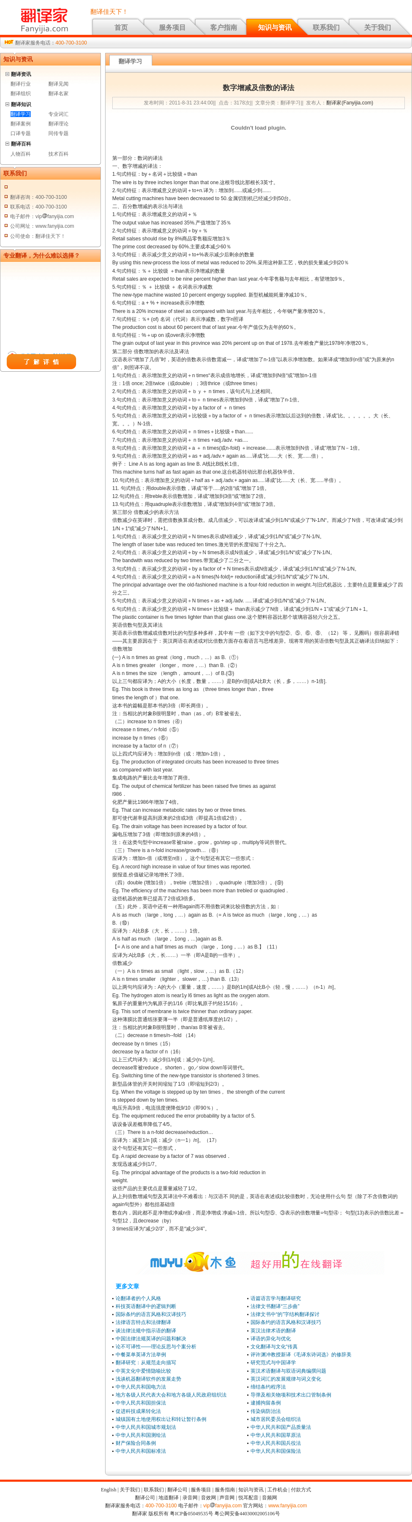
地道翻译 (168, 1498)
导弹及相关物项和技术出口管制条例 (291, 1395)
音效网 (208, 1498)
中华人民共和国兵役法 (276, 1443)
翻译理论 (58, 124)
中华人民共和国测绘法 (141, 1435)
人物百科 (21, 154)
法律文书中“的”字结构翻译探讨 (285, 1314)
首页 (121, 27)
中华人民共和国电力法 (141, 1387)
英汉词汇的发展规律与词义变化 (286, 1379)
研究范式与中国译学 (273, 1363)
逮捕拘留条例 (266, 1403)
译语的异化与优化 (271, 1339)
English (108, 1490)
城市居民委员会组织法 (276, 1419)
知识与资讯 (275, 27)
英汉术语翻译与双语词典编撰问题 (288, 1371)
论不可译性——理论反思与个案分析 (156, 1347)
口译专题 (21, 133)
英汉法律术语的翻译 (273, 1331)
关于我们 (377, 27)
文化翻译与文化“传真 (274, 1347)
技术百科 (58, 154)
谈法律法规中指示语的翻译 (146, 1331)
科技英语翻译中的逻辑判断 (146, 1306)
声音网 (227, 1498)
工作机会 (277, 1490)
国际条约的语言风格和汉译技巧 (151, 1314)
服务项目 (172, 27)
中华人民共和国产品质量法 (281, 1427)
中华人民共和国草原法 (276, 1435)
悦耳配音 (248, 1498)
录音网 (190, 1498)
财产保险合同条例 (136, 1443)
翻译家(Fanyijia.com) (349, 103)
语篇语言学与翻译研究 (276, 1298)
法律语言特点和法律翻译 (143, 1322)
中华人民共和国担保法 (141, 1403)
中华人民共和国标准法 (141, 1451)
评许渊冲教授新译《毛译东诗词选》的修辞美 (301, 1355)
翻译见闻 (58, 84)
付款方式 (301, 1490)
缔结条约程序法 (268, 1387)
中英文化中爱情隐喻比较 (143, 1371)
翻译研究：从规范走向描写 (146, 1363)
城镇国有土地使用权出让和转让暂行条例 (161, 1419)
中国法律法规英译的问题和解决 (151, 1339)
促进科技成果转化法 (138, 1411)
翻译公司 (177, 1490)
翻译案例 (21, 124)
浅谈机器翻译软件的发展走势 (148, 1379)
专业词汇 (58, 114)
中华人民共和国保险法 (276, 1451)
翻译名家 (58, 93)
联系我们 (326, 27)
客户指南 (223, 27)
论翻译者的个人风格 (138, 1298)
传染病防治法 (266, 1411)
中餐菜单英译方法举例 (141, 1355)
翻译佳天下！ (109, 11)
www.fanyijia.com (287, 1506)
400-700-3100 (71, 43)
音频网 (269, 1498)
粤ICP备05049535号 (191, 1514)
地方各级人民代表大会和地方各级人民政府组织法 (171, 1395)
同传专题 (58, 133)
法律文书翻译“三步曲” (275, 1306)
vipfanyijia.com (222, 1506)
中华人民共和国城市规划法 (146, 1427)
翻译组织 (21, 93)
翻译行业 (21, 84)
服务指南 (225, 1490)
